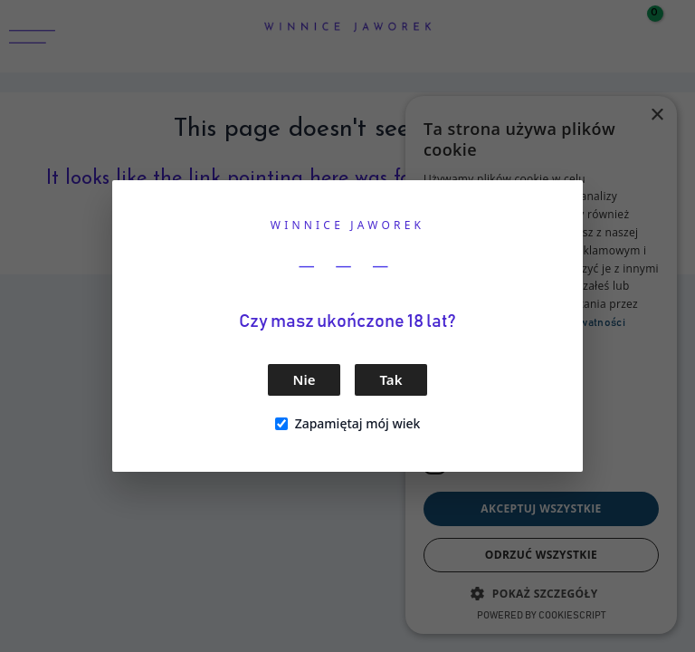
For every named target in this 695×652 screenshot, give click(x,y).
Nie (304, 379)
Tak (391, 379)
